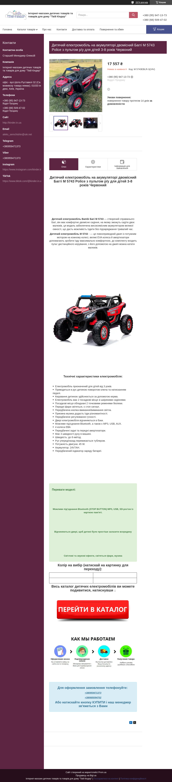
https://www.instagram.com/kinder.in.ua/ (24, 169)
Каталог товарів (26, 29)
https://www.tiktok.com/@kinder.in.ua (23, 181)
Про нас (46, 29)
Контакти (62, 29)
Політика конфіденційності (133, 778)
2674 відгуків (141, 2)
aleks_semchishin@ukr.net (17, 134)
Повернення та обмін (112, 29)
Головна (7, 29)
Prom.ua (102, 772)
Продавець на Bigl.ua (86, 775)
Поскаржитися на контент (106, 778)
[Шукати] (133, 15)
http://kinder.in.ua (12, 122)
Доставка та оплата (83, 29)
